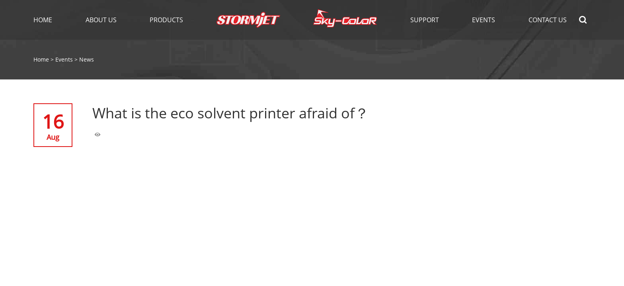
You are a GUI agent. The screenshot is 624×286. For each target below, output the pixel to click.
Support (424, 19)
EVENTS (483, 19)
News (86, 59)
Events (64, 59)
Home (42, 19)
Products (166, 19)
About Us (101, 19)
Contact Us (547, 19)
